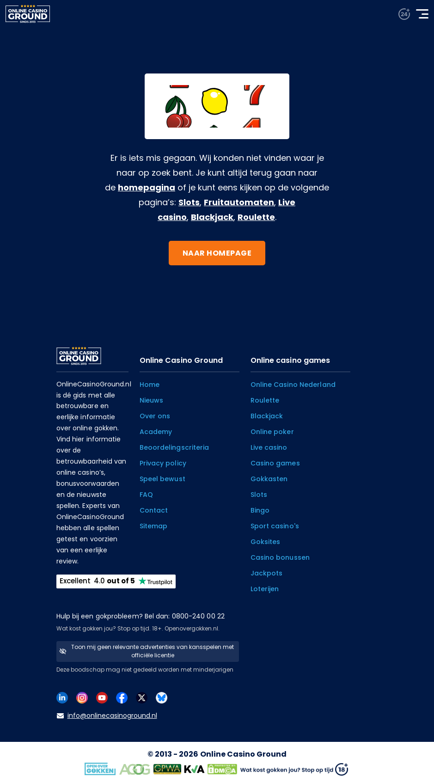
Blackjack (212, 217)
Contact (154, 510)
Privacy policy (163, 463)
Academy (156, 431)
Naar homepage (217, 253)
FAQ (146, 494)
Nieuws (152, 400)
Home (149, 384)
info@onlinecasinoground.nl (107, 716)
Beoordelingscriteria (174, 447)
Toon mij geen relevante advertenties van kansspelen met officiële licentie (146, 651)
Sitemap (154, 526)
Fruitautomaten (239, 202)
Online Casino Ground (243, 754)
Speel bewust (162, 478)
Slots (189, 202)
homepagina (146, 187)
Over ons (155, 416)
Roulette (256, 217)
